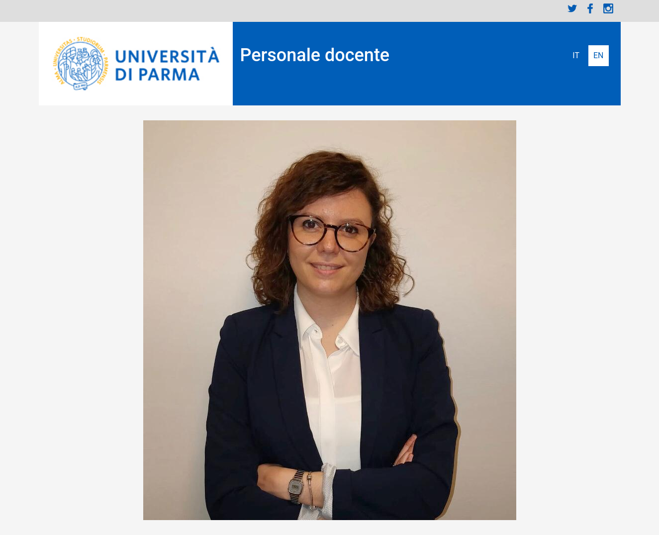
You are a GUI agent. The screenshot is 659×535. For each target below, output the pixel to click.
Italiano (576, 56)
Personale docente (315, 55)
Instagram (608, 8)
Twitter (572, 8)
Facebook (590, 8)
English (598, 56)
